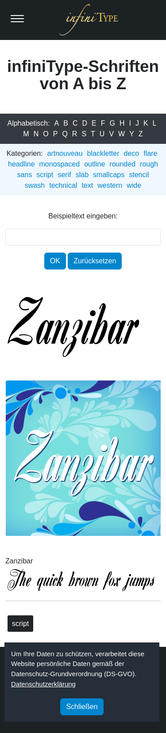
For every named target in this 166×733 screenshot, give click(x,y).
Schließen (81, 706)
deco (131, 153)
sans (24, 174)
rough (149, 164)
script (44, 174)
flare (150, 153)
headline (21, 164)
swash (35, 185)
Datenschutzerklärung (43, 684)
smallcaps (108, 174)
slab (82, 174)
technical (63, 185)
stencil (139, 174)
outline (94, 164)
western (109, 185)
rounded (122, 164)
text (87, 185)
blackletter (103, 153)
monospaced (59, 164)
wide (134, 185)
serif (64, 174)
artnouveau (65, 153)
